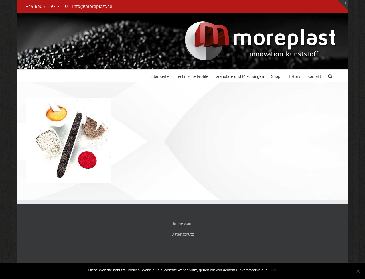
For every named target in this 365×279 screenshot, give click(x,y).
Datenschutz (182, 234)
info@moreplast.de (92, 6)
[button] (330, 76)
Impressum (182, 223)
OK (274, 270)
